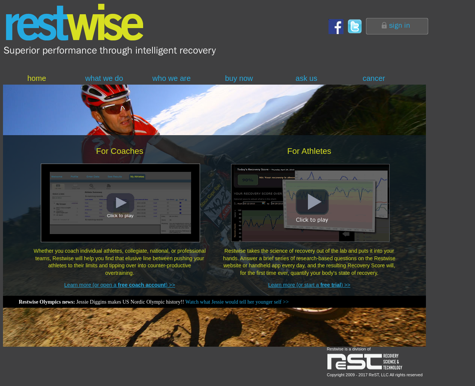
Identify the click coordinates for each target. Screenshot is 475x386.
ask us (306, 78)
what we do (104, 78)
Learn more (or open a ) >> (119, 285)
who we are (171, 78)
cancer (374, 78)
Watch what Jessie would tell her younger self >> (237, 302)
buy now (239, 78)
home (36, 78)
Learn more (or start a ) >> (309, 285)
